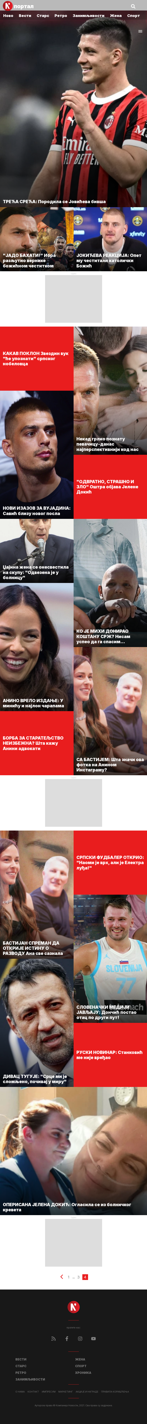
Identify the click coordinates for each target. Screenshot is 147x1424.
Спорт (133, 15)
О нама (20, 1391)
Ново (8, 15)
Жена (116, 15)
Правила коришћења (115, 1391)
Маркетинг (65, 1391)
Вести (25, 15)
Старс (43, 15)
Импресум (49, 1391)
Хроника (83, 1373)
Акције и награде (87, 1391)
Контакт (33, 1391)
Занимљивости (88, 15)
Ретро (61, 15)
